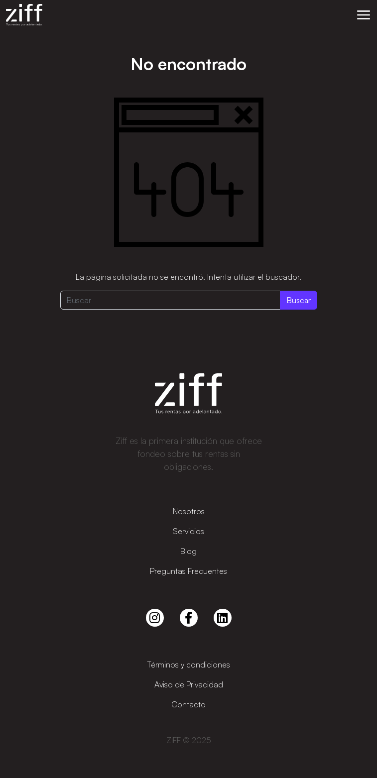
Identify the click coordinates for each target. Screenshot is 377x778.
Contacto (188, 704)
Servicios (188, 531)
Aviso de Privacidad (188, 684)
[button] (363, 14)
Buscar (298, 300)
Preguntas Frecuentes (188, 571)
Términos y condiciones (188, 664)
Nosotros (189, 511)
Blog (188, 551)
